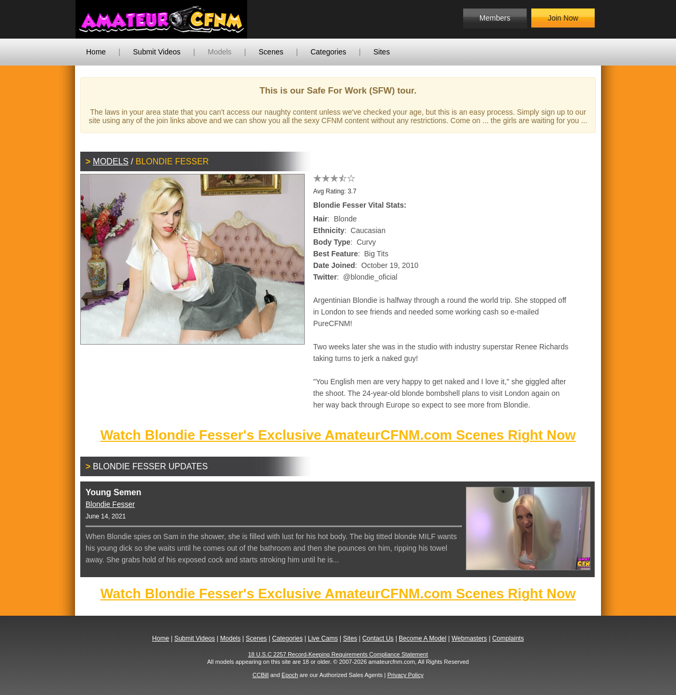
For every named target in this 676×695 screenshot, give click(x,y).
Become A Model (422, 638)
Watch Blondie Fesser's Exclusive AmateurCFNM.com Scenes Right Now (338, 435)
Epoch (289, 675)
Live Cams (323, 638)
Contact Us (377, 638)
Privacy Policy (405, 675)
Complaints (508, 638)
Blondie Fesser (110, 504)
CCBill (260, 675)
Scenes (271, 52)
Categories (328, 52)
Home (96, 52)
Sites (381, 52)
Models (219, 52)
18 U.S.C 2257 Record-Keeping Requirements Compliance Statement (338, 654)
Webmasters (469, 638)
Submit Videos (157, 52)
